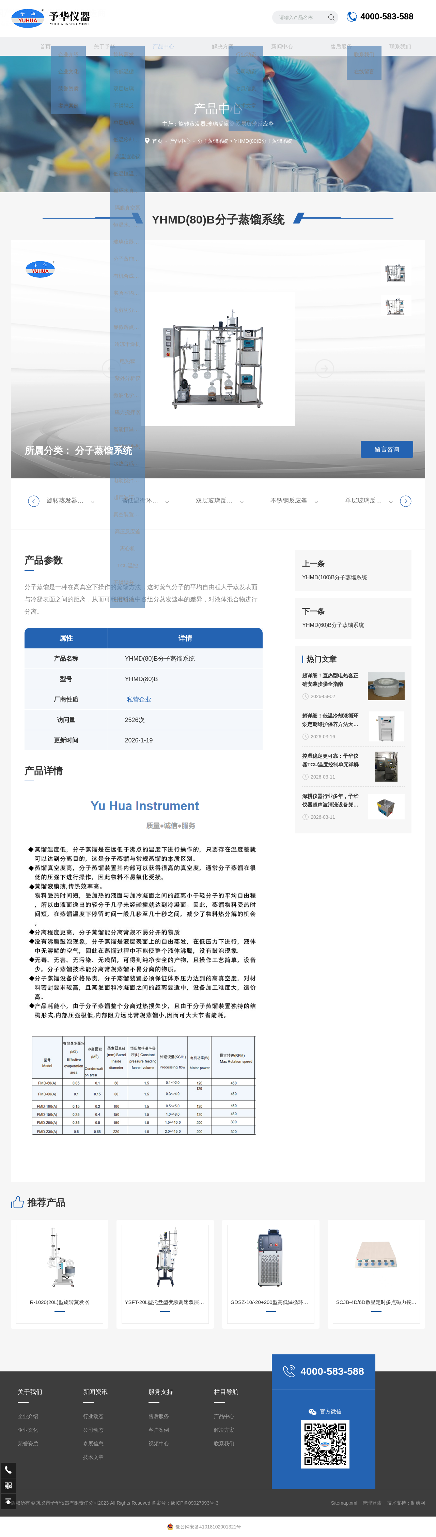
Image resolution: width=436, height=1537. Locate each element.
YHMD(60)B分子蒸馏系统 (333, 663)
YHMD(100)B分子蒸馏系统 (334, 615)
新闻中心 (277, 46)
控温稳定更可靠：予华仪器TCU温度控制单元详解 (330, 834)
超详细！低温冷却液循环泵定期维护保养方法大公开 (330, 795)
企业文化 (28, 1487)
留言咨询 (387, 449)
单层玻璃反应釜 (366, 500)
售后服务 (336, 46)
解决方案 (218, 46)
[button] (324, 449)
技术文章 (93, 1515)
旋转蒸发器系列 (68, 500)
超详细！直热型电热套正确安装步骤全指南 (330, 754)
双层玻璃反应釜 (217, 500)
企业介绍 (28, 1474)
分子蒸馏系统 (213, 141)
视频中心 (159, 1501)
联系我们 (395, 46)
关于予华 (100, 46)
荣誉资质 (28, 1501)
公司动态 (93, 1487)
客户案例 (159, 1487)
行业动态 (93, 1474)
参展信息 (93, 1501)
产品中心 (158, 49)
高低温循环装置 (142, 500)
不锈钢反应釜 (288, 500)
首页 (40, 46)
